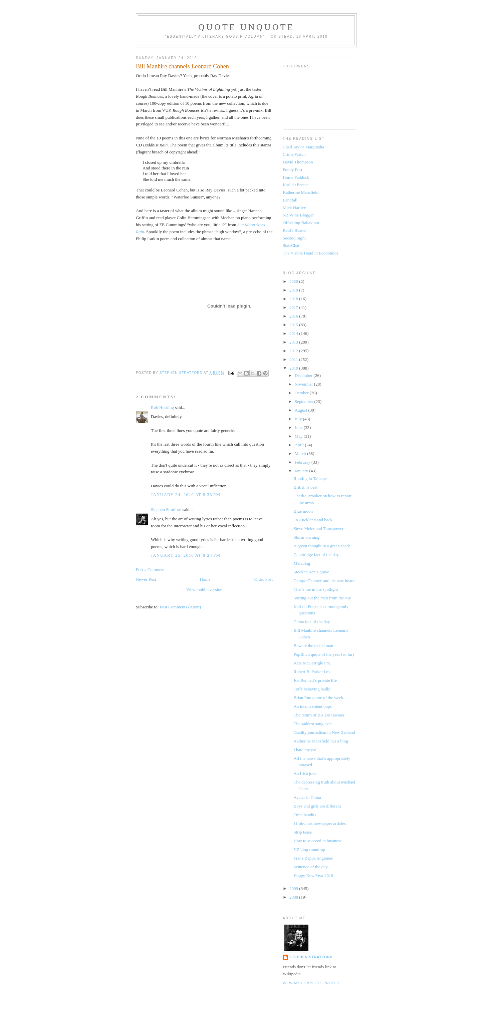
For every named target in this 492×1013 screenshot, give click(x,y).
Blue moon (302, 511)
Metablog (301, 563)
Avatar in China (307, 797)
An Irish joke (304, 773)
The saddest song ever (312, 723)
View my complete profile (311, 983)
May (299, 436)
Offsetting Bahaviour (301, 222)
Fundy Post (292, 169)
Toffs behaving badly (311, 688)
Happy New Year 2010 (313, 875)
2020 (294, 281)
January (302, 470)
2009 (294, 888)
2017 (294, 307)
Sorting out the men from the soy (322, 597)
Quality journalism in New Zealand (324, 732)
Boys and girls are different (317, 806)
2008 (294, 897)
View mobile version (204, 589)
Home (205, 579)
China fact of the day (311, 621)
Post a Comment (150, 569)
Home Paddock (296, 177)
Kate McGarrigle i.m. (312, 662)
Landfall (290, 199)
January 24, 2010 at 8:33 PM (185, 494)
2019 (294, 290)
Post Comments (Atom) (180, 606)
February (303, 462)
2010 (294, 368)
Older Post (263, 579)
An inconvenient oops (312, 706)
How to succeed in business (317, 840)
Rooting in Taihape (309, 478)
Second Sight (294, 237)
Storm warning (306, 537)
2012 (294, 350)
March (301, 453)
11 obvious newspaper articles (319, 823)
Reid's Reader (295, 230)
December (304, 375)
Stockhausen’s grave (311, 571)
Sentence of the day (310, 866)
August (301, 410)
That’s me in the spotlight (315, 589)
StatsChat (291, 245)
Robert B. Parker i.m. (311, 671)
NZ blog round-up (309, 849)
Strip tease (302, 832)
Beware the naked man (313, 645)
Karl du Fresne (295, 184)
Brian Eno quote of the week (318, 697)
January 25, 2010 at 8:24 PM (185, 555)
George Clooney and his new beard (323, 580)
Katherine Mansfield (300, 192)
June (299, 427)
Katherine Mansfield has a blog (320, 740)
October (302, 392)
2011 (294, 359)
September (304, 401)
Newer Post (146, 579)
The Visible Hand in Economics (310, 253)
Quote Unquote (246, 27)
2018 (294, 298)
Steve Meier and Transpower (318, 528)
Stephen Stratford (166, 509)
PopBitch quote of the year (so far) (323, 654)
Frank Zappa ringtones (313, 858)
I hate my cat (304, 749)
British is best (305, 487)
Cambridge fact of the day (316, 554)
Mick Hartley (294, 207)
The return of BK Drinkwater (318, 714)
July (299, 418)
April (300, 444)
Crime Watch (294, 154)
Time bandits (304, 814)
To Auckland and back (312, 519)
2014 (294, 333)
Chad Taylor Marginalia (303, 146)
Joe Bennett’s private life (315, 680)
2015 (294, 324)
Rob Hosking (162, 407)
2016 (294, 316)
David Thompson (298, 161)
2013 (294, 342)
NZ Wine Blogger (298, 214)
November (304, 384)
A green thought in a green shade (321, 545)
